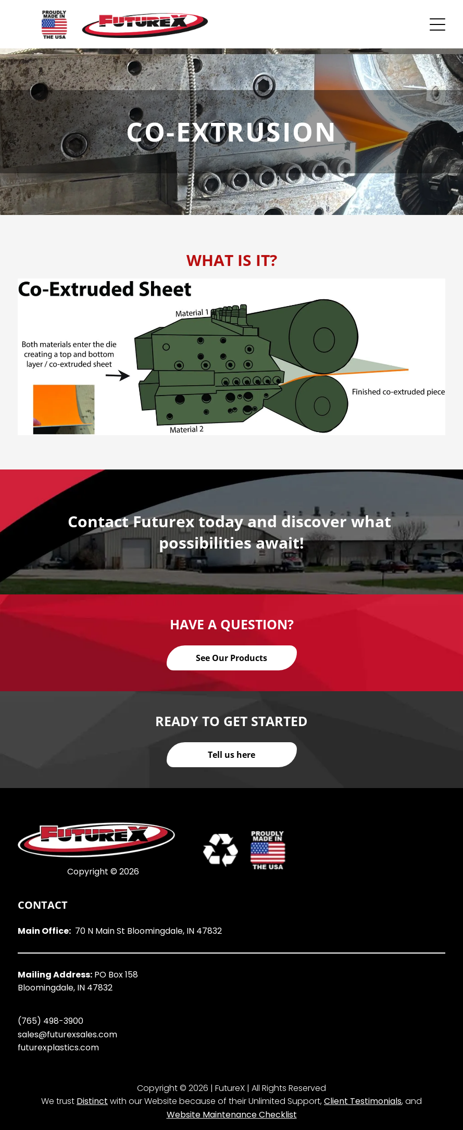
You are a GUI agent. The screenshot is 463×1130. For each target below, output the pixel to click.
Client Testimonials (363, 1101)
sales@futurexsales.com (67, 1034)
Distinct (92, 1101)
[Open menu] (437, 24)
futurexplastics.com (58, 1047)
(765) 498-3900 (50, 1021)
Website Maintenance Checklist (232, 1115)
